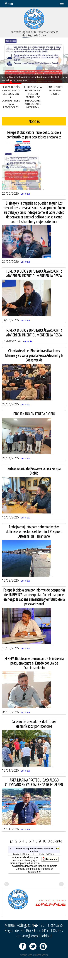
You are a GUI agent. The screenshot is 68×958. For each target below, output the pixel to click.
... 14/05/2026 (34, 335)
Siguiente (55, 841)
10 (44, 841)
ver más (25, 193)
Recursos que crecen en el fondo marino (34, 850)
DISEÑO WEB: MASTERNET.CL (34, 955)
